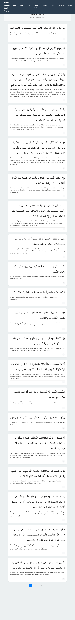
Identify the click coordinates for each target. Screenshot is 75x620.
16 (63, 461)
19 (63, 553)
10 (63, 303)
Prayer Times (35, 6)
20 (63, 578)
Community (44, 5)
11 (63, 328)
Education (61, 5)
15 (63, 428)
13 (63, 382)
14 (63, 408)
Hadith (28, 5)
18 (63, 520)
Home (14, 5)
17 (63, 487)
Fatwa (52, 5)
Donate (70, 5)
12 (63, 354)
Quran (21, 5)
